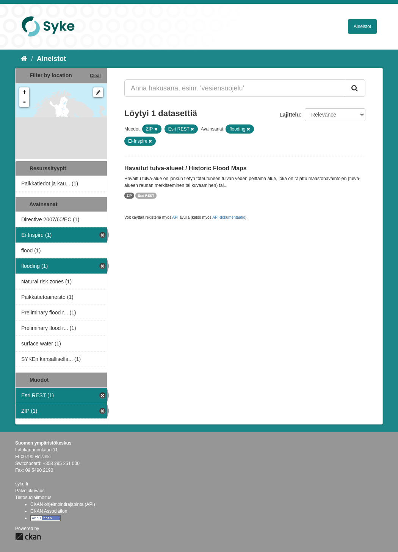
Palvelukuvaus (29, 490)
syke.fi (21, 484)
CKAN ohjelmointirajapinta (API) (62, 504)
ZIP (129, 195)
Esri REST (146, 195)
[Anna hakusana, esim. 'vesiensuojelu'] (234, 88)
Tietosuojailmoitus (33, 497)
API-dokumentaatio (228, 217)
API (175, 217)
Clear (95, 75)
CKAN (28, 537)
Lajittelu (289, 115)
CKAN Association (48, 511)
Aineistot (362, 26)
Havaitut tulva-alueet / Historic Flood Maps (185, 168)
